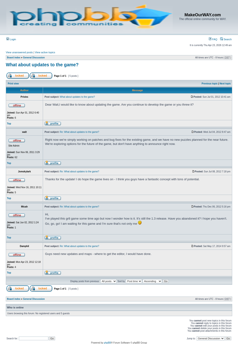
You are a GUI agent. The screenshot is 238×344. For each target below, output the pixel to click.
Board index (13, 57)
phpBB (107, 342)
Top (9, 123)
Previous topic (210, 83)
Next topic (225, 83)
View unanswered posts (19, 52)
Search (226, 39)
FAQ (213, 39)
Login (11, 39)
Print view (13, 83)
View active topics (45, 52)
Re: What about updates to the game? (79, 132)
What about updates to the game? (42, 64)
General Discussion (34, 57)
